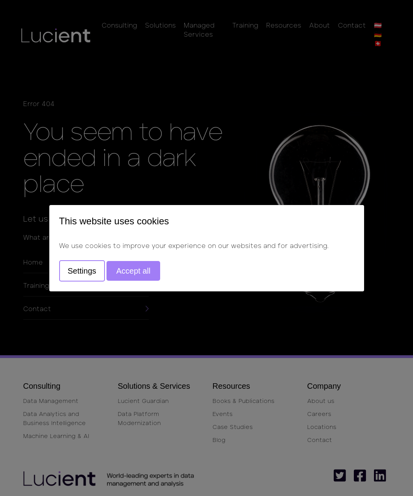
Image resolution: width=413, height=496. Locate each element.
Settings (82, 271)
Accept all (133, 271)
